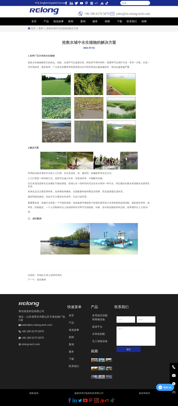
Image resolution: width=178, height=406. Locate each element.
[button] (46, 21)
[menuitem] (46, 21)
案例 (41, 28)
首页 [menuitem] (34, 21)
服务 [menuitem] (95, 21)
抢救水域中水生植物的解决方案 (62, 28)
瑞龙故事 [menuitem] (58, 21)
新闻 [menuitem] (70, 21)
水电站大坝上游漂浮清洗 (49, 275)
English (44, 3)
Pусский (62, 3)
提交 (128, 349)
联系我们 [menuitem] (132, 21)
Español (53, 3)
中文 (37, 3)
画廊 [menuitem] (144, 21)
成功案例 (41, 279)
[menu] (89, 21)
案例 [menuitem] (83, 21)
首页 (33, 28)
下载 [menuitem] (119, 21)
